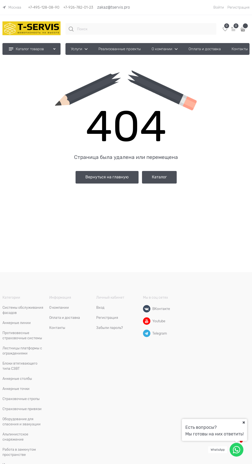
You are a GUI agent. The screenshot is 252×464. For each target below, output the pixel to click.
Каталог (159, 177)
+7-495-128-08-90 (43, 7)
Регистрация (238, 7)
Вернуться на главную (107, 177)
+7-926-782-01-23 (78, 7)
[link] (11, 7)
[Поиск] (71, 29)
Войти (218, 7)
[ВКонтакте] (146, 308)
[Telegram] (146, 333)
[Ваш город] (243, 422)
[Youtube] (146, 321)
